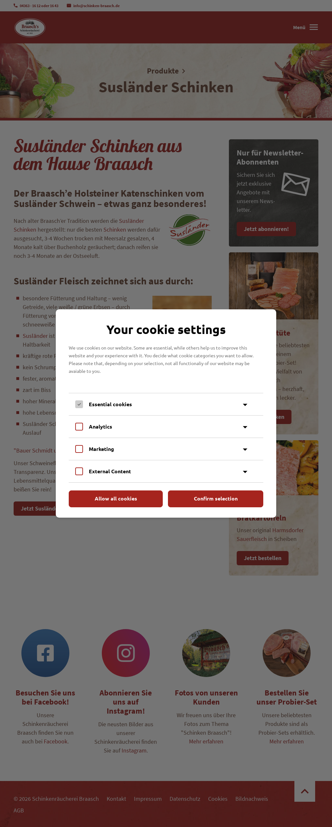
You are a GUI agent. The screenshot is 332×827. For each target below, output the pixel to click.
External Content (110, 471)
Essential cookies (110, 404)
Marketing (101, 448)
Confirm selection (216, 498)
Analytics (100, 426)
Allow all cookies (116, 498)
